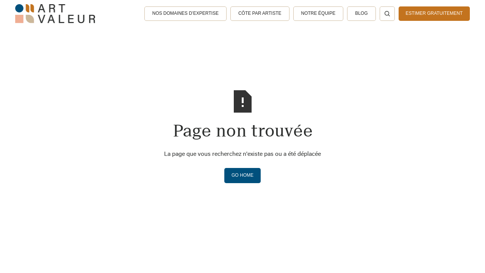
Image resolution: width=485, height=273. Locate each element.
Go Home (242, 175)
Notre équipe (318, 13)
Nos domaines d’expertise (185, 13)
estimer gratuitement (434, 13)
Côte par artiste (260, 13)
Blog (361, 13)
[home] (55, 13)
